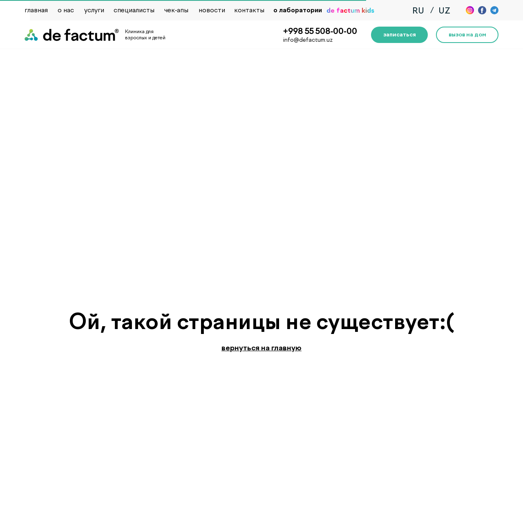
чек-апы (176, 10)
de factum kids (350, 10)
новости (212, 10)
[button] (399, 35)
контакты (249, 10)
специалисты (134, 10)
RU (418, 11)
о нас (66, 10)
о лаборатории (297, 10)
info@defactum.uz (308, 39)
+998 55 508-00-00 (320, 31)
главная (36, 10)
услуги (94, 10)
